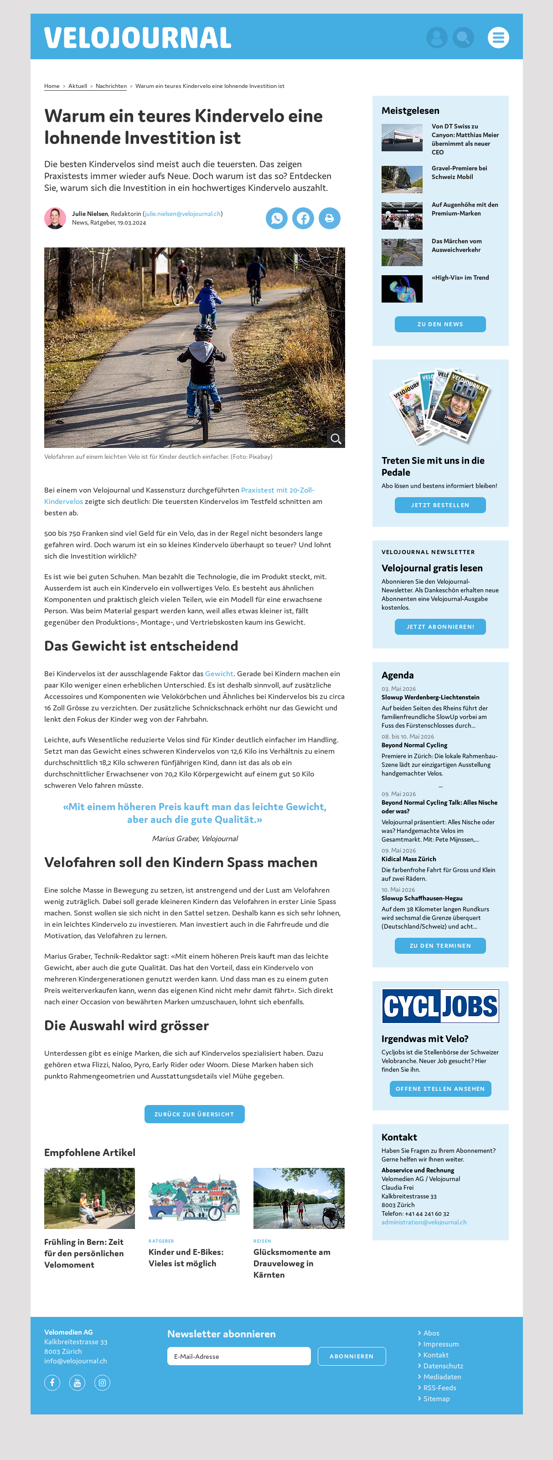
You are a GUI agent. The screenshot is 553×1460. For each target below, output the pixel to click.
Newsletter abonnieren (221, 1333)
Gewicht (219, 673)
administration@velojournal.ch (424, 1222)
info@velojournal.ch (75, 1360)
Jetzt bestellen (440, 505)
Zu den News (440, 324)
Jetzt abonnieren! (441, 627)
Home (52, 86)
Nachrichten (111, 86)
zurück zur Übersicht (194, 1114)
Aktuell (77, 86)
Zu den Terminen (440, 946)
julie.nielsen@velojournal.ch (183, 214)
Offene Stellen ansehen (441, 1089)
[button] (277, 218)
